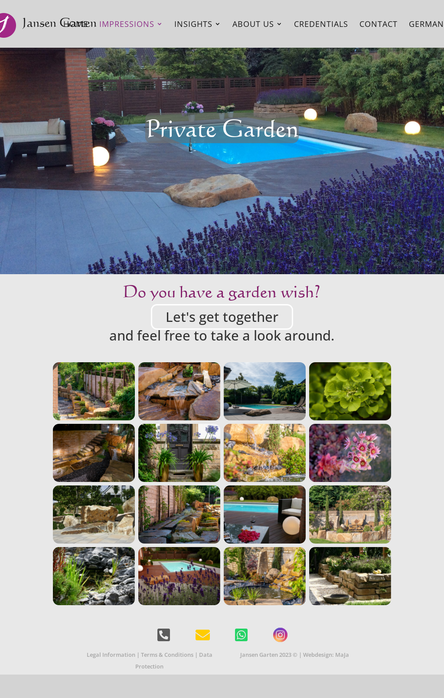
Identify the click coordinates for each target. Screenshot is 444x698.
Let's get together (222, 317)
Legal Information (111, 655)
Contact (378, 25)
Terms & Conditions (167, 655)
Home (75, 25)
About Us (253, 25)
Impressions (126, 25)
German (426, 25)
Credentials (321, 25)
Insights (193, 25)
